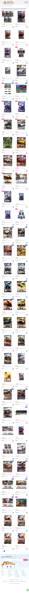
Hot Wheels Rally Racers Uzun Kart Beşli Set (7, 24)
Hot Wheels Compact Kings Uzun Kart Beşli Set (20, 61)
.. (12, 560)
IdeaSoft (10, 592)
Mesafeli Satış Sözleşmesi (16, 582)
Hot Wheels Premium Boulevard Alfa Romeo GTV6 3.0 (7, 171)
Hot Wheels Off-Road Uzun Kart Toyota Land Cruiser (7, 354)
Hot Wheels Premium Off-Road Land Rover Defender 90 (20, 317)
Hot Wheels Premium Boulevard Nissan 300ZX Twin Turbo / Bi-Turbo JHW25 (21, 79)
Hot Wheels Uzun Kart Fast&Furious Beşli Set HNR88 (7, 464)
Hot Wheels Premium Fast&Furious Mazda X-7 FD (21, 464)
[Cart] (27, 2)
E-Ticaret (13, 592)
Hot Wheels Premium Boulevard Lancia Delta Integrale (21, 171)
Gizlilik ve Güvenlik (17, 583)
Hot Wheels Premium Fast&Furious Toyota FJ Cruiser (7, 134)
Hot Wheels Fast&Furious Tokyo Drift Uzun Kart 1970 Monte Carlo (20, 116)
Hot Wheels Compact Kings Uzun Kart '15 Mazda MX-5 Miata (7, 43)
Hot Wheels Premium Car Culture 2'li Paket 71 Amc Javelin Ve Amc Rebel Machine (21, 500)
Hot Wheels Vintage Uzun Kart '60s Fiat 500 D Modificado (7, 299)
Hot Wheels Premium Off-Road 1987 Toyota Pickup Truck (7, 317)
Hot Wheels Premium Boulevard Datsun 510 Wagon (20, 262)
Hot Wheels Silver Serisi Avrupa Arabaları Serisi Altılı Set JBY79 (21, 98)
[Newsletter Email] (14, 569)
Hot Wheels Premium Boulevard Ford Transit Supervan (7, 262)
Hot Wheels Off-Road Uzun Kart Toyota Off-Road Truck (7, 372)
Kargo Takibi (9, 585)
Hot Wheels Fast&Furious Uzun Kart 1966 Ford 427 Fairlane (21, 555)
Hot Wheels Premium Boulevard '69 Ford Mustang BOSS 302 (7, 482)
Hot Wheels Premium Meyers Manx (6, 244)
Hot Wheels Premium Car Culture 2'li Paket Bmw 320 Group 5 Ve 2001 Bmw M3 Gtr (7, 445)
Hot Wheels (3, 42)
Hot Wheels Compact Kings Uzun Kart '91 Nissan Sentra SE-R (7, 61)
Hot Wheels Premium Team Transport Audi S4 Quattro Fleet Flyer (21, 189)
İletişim (9, 581)
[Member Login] (25, 2)
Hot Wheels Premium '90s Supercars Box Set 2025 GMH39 (21, 427)
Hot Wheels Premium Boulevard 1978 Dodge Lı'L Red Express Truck (7, 79)
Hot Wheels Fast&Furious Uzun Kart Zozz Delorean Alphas (20, 537)
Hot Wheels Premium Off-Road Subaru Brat (20, 299)
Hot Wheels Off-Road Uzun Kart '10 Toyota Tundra (20, 354)
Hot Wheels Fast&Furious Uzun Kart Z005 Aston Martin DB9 (7, 537)
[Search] (14, 6)
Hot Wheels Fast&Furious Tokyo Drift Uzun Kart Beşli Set (20, 226)
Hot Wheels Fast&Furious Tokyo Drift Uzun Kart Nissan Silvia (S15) (7, 226)
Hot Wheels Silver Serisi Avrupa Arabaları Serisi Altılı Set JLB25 (8, 98)
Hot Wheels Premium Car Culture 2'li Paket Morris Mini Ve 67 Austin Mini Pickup (7, 500)
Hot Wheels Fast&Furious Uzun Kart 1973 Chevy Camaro (7, 555)
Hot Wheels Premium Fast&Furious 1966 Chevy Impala (21, 482)
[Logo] (9, 2)
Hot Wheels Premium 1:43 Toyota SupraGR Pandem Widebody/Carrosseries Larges (7, 189)
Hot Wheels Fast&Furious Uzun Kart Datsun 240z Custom (20, 372)
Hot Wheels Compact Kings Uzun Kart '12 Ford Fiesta (21, 43)
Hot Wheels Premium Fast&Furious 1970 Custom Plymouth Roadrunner (20, 409)
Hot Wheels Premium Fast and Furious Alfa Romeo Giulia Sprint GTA (7, 409)
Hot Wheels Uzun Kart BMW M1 (19, 445)
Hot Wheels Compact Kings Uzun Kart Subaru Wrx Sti (21, 24)
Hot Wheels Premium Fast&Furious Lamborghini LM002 (6, 427)
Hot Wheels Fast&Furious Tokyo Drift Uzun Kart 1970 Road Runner (7, 116)
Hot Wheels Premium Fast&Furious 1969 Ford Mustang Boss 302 (21, 134)
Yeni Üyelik (2, 581)
